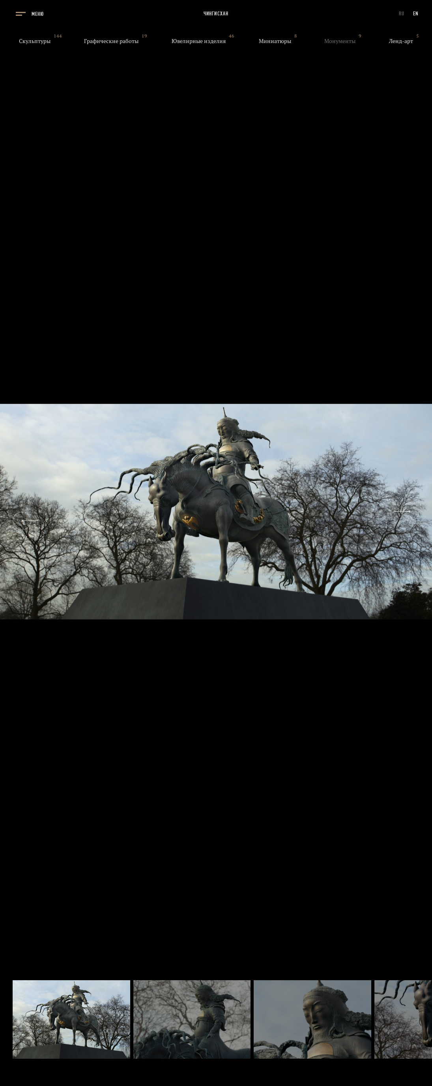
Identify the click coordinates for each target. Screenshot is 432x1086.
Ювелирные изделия (199, 41)
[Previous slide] (22, 521)
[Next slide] (410, 511)
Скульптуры (34, 41)
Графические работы (111, 41)
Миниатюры (275, 41)
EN (416, 13)
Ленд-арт (401, 41)
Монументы (339, 41)
